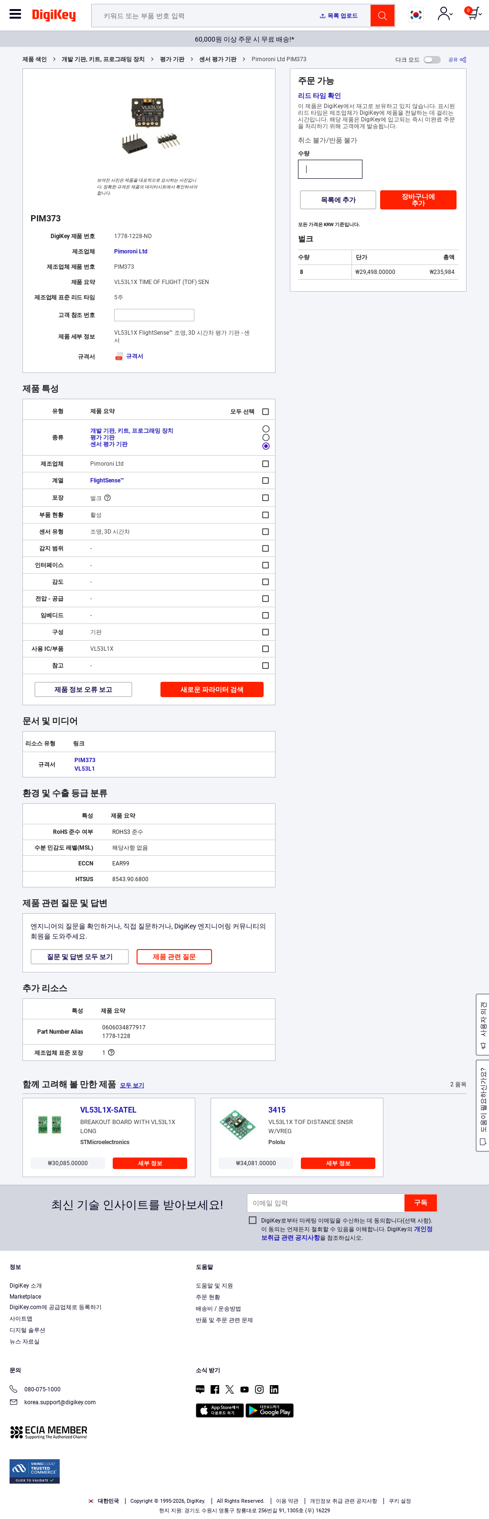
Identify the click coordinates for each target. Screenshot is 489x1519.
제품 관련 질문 (174, 957)
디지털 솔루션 (27, 1330)
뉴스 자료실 (25, 1341)
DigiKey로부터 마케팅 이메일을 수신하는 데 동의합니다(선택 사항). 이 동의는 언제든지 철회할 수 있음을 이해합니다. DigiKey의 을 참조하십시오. (347, 1229)
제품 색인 (34, 59)
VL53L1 (84, 768)
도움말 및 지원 (214, 1285)
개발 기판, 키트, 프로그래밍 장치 (103, 59)
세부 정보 (150, 1163)
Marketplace (25, 1296)
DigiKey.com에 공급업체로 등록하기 (56, 1307)
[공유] (457, 60)
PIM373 (85, 760)
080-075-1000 (35, 1390)
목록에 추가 (338, 200)
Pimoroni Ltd (131, 251)
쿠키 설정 (400, 1501)
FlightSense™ (107, 480)
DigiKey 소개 (26, 1285)
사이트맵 (21, 1318)
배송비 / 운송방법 (218, 1308)
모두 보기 (132, 1085)
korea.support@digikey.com (53, 1403)
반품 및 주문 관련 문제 (224, 1320)
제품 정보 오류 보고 (83, 689)
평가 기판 (172, 59)
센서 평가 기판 (217, 59)
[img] (53, 17)
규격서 (128, 356)
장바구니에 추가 (418, 200)
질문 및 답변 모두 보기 (80, 957)
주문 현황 (208, 1297)
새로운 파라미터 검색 (212, 689)
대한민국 (103, 1501)
